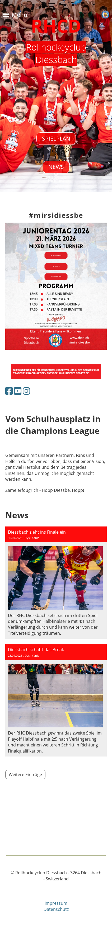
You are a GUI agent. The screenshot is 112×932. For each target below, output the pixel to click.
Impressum (56, 903)
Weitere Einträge (25, 774)
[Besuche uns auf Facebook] (9, 391)
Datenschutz (56, 909)
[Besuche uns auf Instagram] (26, 391)
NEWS (56, 166)
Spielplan (56, 138)
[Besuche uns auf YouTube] (17, 391)
